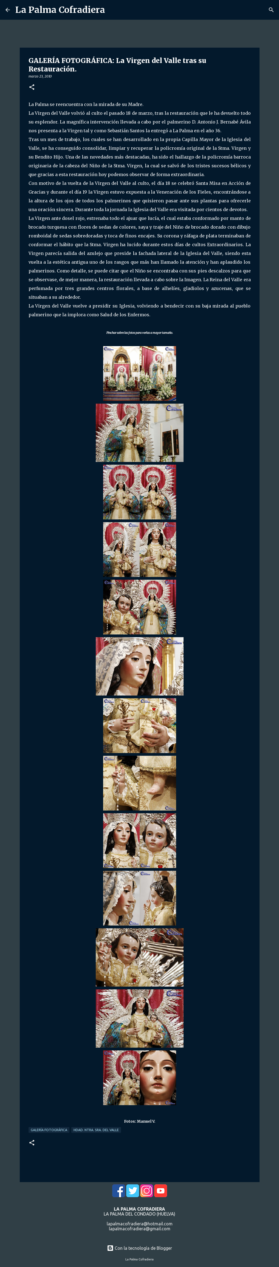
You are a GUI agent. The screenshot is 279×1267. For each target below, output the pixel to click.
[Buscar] (271, 9)
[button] (32, 87)
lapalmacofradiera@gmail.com (139, 1228)
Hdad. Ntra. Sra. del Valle (96, 1130)
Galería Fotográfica (49, 1130)
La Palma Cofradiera (60, 9)
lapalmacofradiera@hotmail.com (140, 1223)
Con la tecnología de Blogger (139, 1248)
